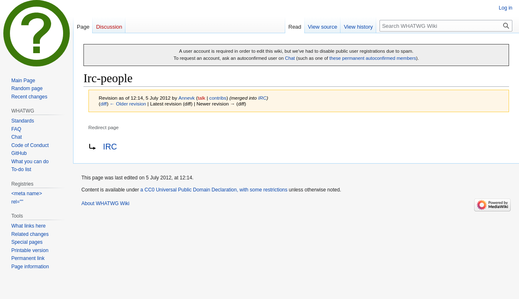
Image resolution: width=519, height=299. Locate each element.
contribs (217, 97)
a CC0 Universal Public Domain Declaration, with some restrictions (213, 190)
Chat (290, 58)
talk (201, 97)
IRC (262, 97)
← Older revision (128, 103)
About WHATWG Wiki (105, 203)
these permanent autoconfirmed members (372, 58)
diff (103, 103)
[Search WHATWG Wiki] (445, 26)
